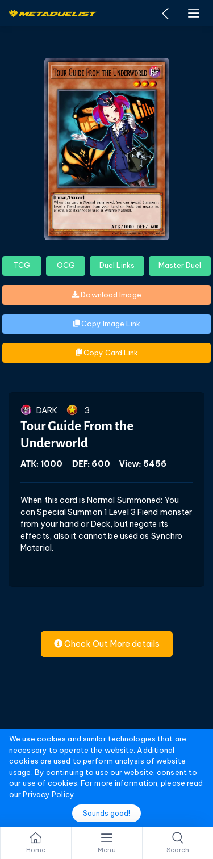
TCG (22, 265)
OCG (66, 265)
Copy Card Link (107, 352)
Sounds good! (106, 813)
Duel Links (117, 265)
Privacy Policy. (49, 794)
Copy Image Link (106, 323)
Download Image (106, 294)
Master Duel (179, 265)
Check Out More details (107, 643)
